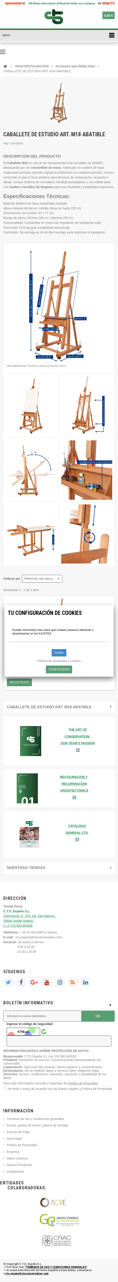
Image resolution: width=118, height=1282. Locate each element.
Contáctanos (15, 1171)
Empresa (13, 1152)
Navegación (2, 52)
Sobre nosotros (17, 1158)
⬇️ (77, 839)
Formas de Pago (18, 1132)
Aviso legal (14, 1138)
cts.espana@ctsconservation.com (38, 937)
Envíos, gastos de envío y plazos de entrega (37, 1125)
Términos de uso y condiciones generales (35, 1119)
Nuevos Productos (19, 1165)
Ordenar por (11, 578)
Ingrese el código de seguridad (30, 1024)
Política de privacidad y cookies (59, 661)
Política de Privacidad (83, 1083)
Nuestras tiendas (26, 868)
